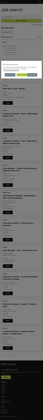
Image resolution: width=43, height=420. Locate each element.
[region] (21, 70)
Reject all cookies (10, 74)
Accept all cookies (22, 74)
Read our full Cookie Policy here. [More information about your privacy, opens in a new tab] (11, 70)
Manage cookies (32, 74)
